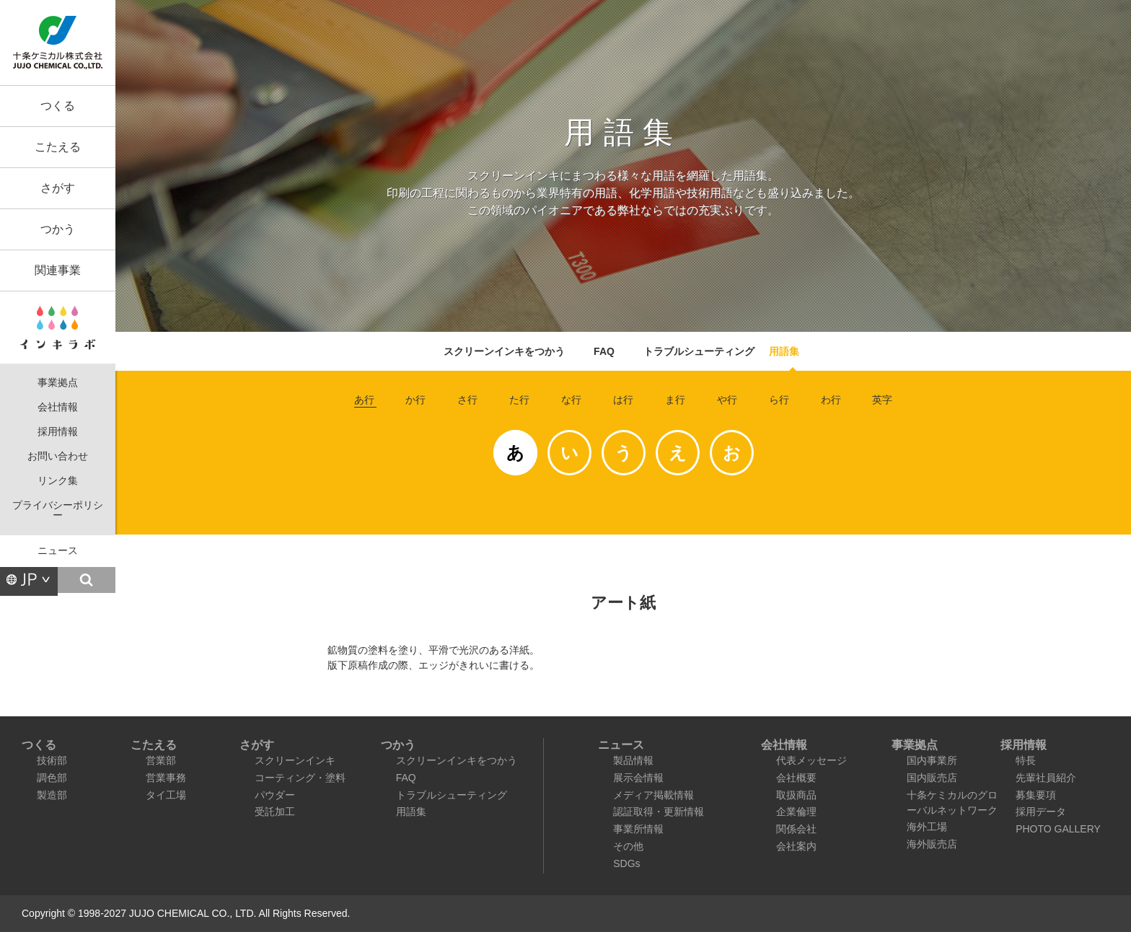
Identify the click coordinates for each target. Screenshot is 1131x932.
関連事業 (58, 270)
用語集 (784, 351)
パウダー (275, 795)
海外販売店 (932, 844)
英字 (882, 399)
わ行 (831, 399)
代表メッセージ (811, 760)
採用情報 (58, 431)
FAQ (604, 351)
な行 (571, 399)
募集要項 (1036, 795)
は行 (623, 399)
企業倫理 (796, 811)
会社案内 (796, 846)
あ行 (364, 399)
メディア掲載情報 (653, 795)
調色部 (52, 777)
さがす (57, 188)
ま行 (675, 399)
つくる (57, 106)
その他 (628, 846)
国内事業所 (932, 760)
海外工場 (927, 826)
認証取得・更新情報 (658, 811)
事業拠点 (58, 382)
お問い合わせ (57, 456)
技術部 (52, 760)
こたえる (58, 147)
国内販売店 (932, 777)
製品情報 (633, 760)
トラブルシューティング (698, 351)
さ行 (467, 399)
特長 (1026, 760)
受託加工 (275, 811)
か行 (415, 399)
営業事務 (166, 777)
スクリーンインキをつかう (504, 351)
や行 (727, 399)
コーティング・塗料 (300, 777)
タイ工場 (166, 795)
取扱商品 (796, 795)
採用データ (1041, 811)
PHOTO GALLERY (1058, 829)
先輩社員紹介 (1046, 777)
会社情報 (58, 407)
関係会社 (796, 829)
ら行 (779, 399)
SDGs (626, 863)
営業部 (161, 760)
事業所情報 (638, 829)
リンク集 (58, 480)
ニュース (58, 550)
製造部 (52, 795)
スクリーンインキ (295, 760)
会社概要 (796, 777)
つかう (57, 229)
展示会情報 (638, 777)
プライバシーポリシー (57, 510)
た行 (519, 399)
